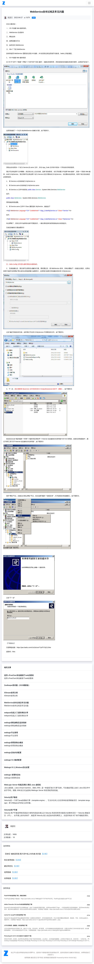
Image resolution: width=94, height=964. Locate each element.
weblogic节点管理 (11, 733)
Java (33, 17)
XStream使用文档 (11, 693)
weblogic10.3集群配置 (12, 760)
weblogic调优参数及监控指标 (15, 723)
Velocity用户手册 (10, 810)
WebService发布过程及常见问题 (16, 703)
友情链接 (47, 957)
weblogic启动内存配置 (12, 753)
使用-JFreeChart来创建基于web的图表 (19, 675)
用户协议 (40, 957)
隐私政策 (53, 957)
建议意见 (34, 957)
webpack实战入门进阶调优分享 (16, 713)
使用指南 (27, 957)
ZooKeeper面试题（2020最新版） (17, 685)
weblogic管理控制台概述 (13, 743)
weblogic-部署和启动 (12, 775)
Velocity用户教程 (10, 797)
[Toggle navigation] (89, 3)
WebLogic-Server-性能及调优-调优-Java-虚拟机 (22, 785)
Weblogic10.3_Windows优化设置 (16, 767)
